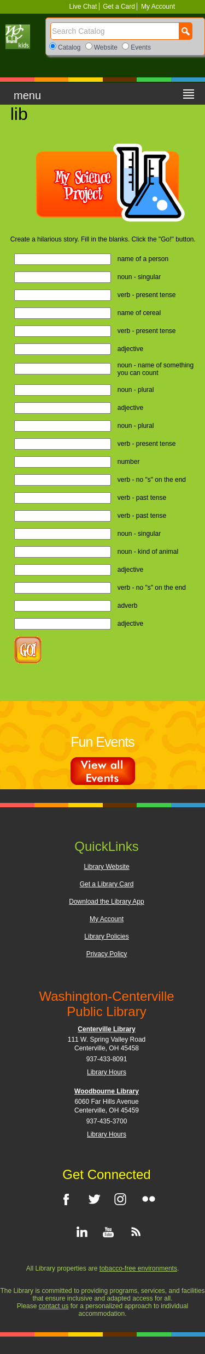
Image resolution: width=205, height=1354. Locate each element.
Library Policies (106, 936)
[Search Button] (185, 31)
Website (106, 47)
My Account (157, 6)
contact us (54, 1306)
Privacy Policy (106, 954)
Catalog (69, 47)
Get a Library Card (107, 884)
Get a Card (119, 6)
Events (141, 47)
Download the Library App (106, 901)
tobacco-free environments (138, 1268)
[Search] (114, 31)
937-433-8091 (106, 1059)
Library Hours (106, 1072)
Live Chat (84, 6)
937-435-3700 (106, 1121)
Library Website (106, 867)
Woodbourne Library (106, 1091)
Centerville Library (106, 1029)
